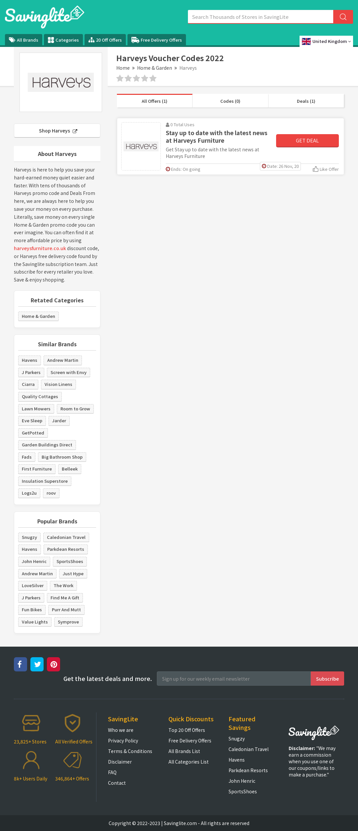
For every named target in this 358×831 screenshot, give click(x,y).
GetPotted (33, 433)
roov (51, 493)
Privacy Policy (123, 740)
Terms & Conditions (130, 751)
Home (123, 67)
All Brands (23, 40)
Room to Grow (75, 408)
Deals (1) (306, 101)
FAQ (112, 772)
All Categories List (188, 761)
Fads (27, 457)
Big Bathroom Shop (62, 457)
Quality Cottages (40, 396)
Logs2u (29, 493)
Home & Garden (154, 67)
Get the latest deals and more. (107, 678)
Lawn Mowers (36, 408)
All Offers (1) (154, 101)
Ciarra (28, 384)
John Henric (34, 561)
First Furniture (37, 469)
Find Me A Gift (65, 597)
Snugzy (29, 537)
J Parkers (31, 372)
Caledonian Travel (66, 537)
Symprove (68, 622)
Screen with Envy (69, 372)
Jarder (59, 420)
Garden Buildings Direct (47, 444)
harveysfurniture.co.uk (40, 248)
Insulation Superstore (45, 481)
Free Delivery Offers (156, 40)
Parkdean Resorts (65, 549)
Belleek (70, 469)
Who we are (120, 730)
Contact (117, 782)
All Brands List (184, 751)
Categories (63, 40)
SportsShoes (69, 561)
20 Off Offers (105, 40)
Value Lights (35, 622)
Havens (29, 360)
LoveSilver (33, 585)
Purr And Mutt (66, 609)
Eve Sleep (32, 420)
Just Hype (73, 573)
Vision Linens (58, 384)
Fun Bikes (32, 609)
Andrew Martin (62, 360)
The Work (63, 585)
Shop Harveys (58, 130)
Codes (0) (230, 101)
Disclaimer (120, 761)
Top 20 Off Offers (186, 730)
